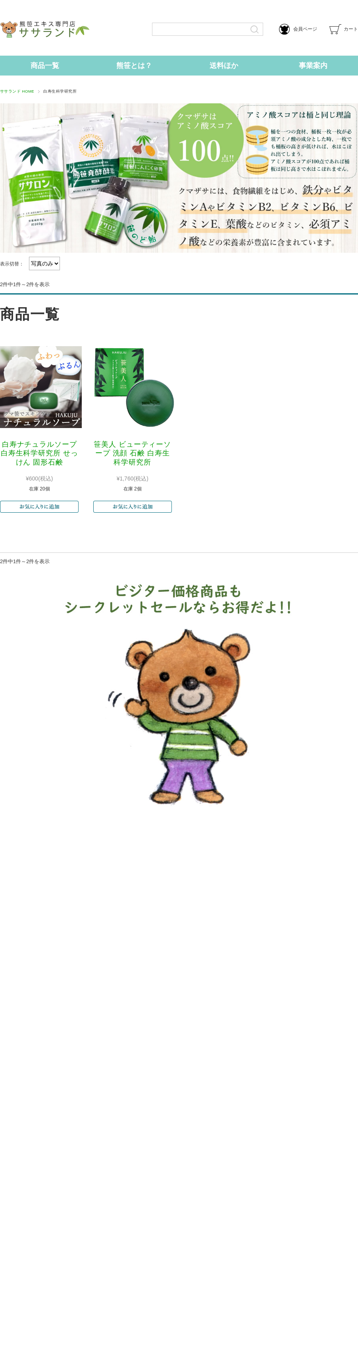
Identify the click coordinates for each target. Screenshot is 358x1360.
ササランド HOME (17, 91)
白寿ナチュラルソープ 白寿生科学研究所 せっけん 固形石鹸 (39, 453)
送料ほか (224, 66)
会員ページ (298, 29)
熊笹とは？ (134, 66)
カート (343, 29)
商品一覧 (45, 66)
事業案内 (313, 66)
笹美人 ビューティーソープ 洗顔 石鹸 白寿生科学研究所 (132, 453)
